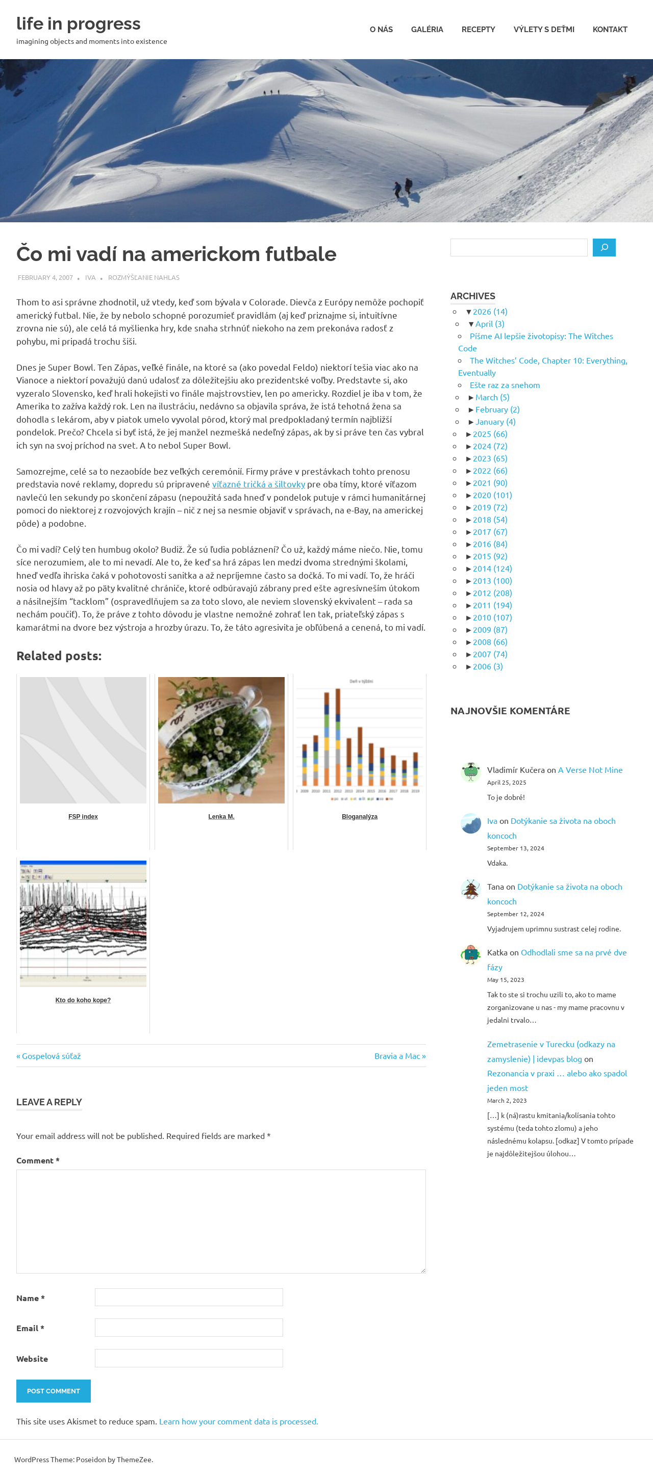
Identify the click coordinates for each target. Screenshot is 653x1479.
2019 (490, 507)
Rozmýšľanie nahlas (144, 277)
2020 (492, 494)
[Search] (604, 248)
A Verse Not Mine (590, 769)
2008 (490, 641)
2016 (490, 543)
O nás (381, 29)
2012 (492, 592)
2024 (490, 445)
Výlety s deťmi (544, 29)
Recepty (478, 29)
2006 (488, 666)
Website (32, 1358)
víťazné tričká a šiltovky (258, 483)
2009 (490, 629)
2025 (490, 433)
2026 (490, 311)
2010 (492, 617)
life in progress (85, 22)
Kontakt (610, 29)
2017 (490, 531)
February (497, 409)
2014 (492, 568)
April (490, 323)
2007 (490, 653)
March (492, 397)
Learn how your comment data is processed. (238, 1421)
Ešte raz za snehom (505, 384)
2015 (490, 556)
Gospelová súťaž (51, 1055)
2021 (490, 482)
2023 (490, 458)
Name (30, 1297)
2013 (492, 580)
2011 (492, 605)
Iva (90, 277)
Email (30, 1327)
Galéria (427, 29)
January (495, 421)
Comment (38, 1160)
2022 (490, 470)
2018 (490, 519)
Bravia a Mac (397, 1055)
